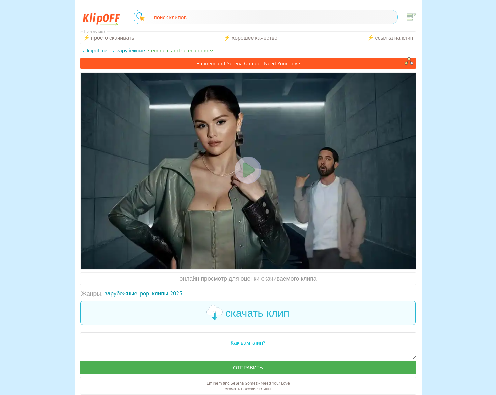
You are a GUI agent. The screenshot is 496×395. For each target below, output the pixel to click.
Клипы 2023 (170, 294)
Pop (146, 294)
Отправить (248, 368)
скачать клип (248, 313)
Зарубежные (121, 294)
